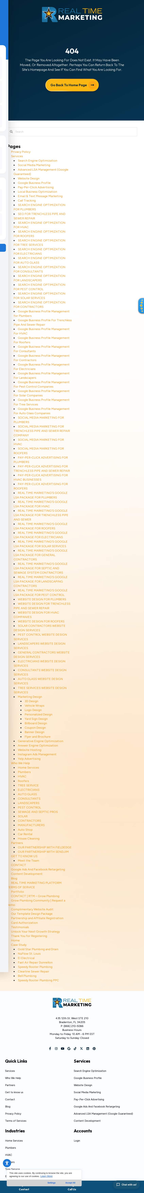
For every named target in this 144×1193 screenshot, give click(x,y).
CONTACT (18, 865)
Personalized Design (38, 714)
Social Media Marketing (34, 165)
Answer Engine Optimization (38, 745)
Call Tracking (27, 200)
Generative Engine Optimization (40, 741)
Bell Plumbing (27, 976)
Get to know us (14, 1092)
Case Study (19, 945)
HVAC (22, 776)
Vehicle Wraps (34, 705)
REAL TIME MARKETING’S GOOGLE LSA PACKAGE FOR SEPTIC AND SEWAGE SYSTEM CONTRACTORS (41, 568)
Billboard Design (36, 723)
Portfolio (17, 892)
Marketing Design (30, 697)
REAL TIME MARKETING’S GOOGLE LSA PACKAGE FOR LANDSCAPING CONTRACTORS (41, 581)
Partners (17, 843)
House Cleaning (28, 838)
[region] (44, 1178)
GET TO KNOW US (24, 856)
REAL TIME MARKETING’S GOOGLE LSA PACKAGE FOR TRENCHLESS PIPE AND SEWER (41, 515)
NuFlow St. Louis (29, 953)
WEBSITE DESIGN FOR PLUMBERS (42, 599)
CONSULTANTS (29, 798)
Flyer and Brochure (37, 737)
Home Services (28, 767)
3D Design (31, 701)
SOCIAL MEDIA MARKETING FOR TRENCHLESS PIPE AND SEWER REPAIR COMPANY (42, 431)
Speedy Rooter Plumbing (35, 967)
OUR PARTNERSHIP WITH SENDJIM (43, 852)
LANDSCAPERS (28, 803)
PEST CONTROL (29, 807)
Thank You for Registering (29, 936)
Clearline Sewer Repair (33, 971)
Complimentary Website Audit (32, 909)
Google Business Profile (34, 183)
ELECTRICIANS (28, 790)
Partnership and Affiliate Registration (37, 918)
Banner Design (34, 732)
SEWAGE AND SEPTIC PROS (38, 812)
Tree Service (12, 1169)
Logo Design (33, 710)
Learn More (46, 1176)
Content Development (27, 874)
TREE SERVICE (28, 785)
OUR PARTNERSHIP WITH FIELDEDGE (45, 847)
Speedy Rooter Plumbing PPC (38, 980)
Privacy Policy (20, 152)
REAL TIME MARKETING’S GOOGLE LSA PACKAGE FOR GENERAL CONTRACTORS (41, 555)
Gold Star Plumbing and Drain (38, 949)
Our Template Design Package (32, 914)
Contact (10, 1099)
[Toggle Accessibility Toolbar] (7, 1163)
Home (15, 940)
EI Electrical (26, 958)
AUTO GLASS (27, 794)
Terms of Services (15, 1120)
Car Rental (25, 834)
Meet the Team (28, 860)
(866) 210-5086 (73, 1026)
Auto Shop (25, 830)
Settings (52, 1183)
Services (17, 156)
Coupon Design (35, 728)
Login (77, 1140)
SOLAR (23, 816)
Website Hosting (29, 750)
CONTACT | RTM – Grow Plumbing (35, 896)
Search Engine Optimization (37, 160)
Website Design (28, 178)
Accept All (70, 1183)
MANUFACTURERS (31, 825)
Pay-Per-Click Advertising (36, 187)
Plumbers (24, 772)
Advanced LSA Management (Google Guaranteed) (103, 1113)
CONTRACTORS (29, 821)
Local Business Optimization (37, 192)
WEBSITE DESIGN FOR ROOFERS (41, 621)
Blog (14, 878)
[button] (50, 1048)
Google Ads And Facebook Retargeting (38, 869)
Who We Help (20, 763)
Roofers (23, 781)
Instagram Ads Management (37, 754)
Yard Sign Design (36, 719)
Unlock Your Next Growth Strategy (35, 931)
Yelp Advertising (29, 759)
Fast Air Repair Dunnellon (35, 962)
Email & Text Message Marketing (40, 196)
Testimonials (20, 927)
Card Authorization (24, 923)
